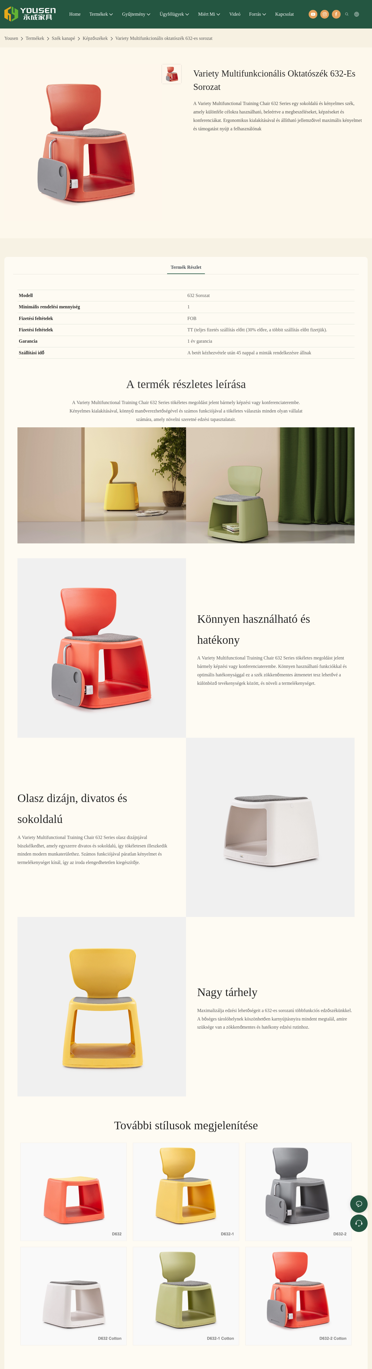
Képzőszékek (95, 38)
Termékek (35, 38)
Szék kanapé (63, 38)
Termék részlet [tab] (186, 267)
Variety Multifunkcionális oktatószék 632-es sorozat (163, 38)
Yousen (11, 38)
